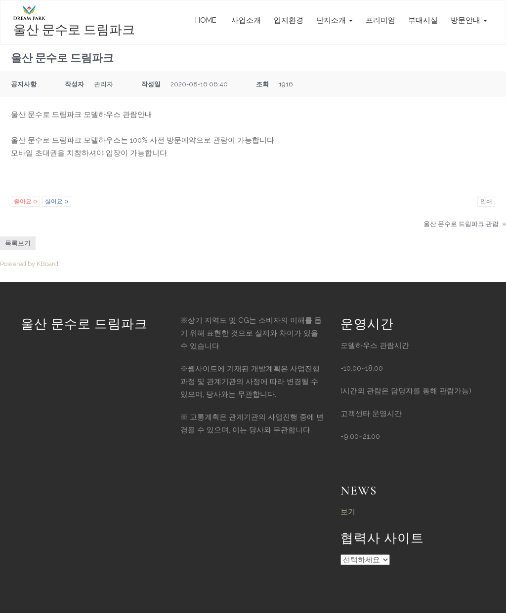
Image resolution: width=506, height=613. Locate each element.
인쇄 (486, 201)
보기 (347, 511)
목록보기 (18, 243)
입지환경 (288, 20)
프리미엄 (380, 20)
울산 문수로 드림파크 (74, 30)
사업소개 (245, 20)
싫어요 (56, 201)
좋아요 (25, 201)
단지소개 (334, 20)
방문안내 (469, 20)
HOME (205, 20)
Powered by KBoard (29, 264)
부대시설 (423, 20)
